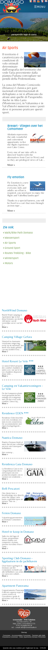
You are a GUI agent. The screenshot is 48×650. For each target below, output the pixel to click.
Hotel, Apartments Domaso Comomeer (32, 637)
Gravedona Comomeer (10, 637)
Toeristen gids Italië (38, 635)
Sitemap (24, 632)
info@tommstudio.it (28, 627)
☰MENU (39, 6)
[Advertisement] (24, 289)
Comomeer (6, 635)
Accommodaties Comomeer (21, 635)
